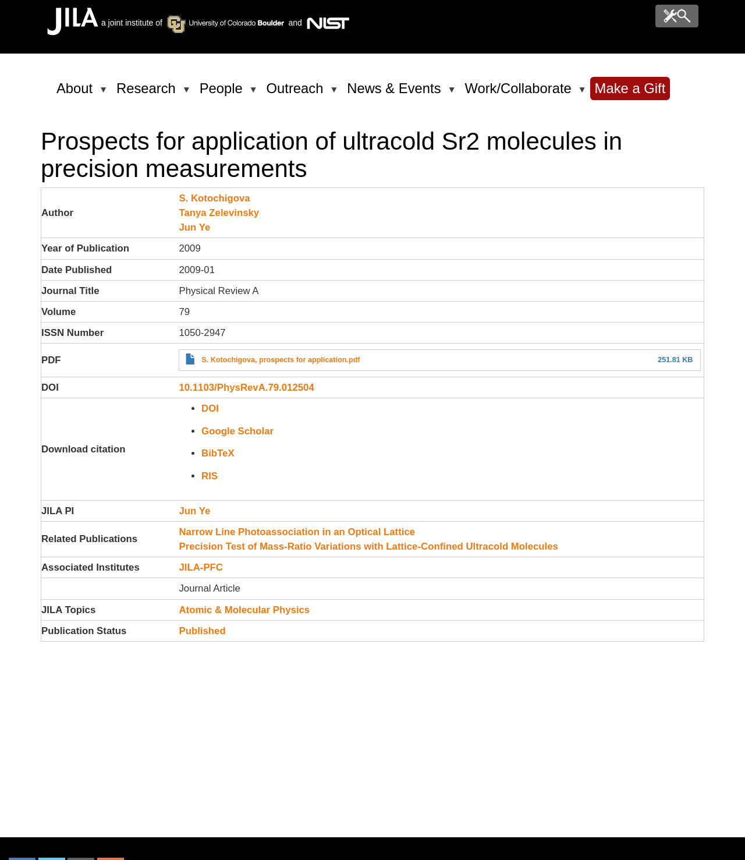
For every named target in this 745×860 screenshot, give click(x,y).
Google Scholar (237, 431)
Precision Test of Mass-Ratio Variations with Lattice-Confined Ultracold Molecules (368, 546)
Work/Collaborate (520, 93)
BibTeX (218, 453)
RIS (209, 476)
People (223, 93)
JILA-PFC (201, 567)
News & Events (396, 93)
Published (202, 630)
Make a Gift (630, 88)
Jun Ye (194, 227)
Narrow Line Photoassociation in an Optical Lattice (297, 531)
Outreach (297, 93)
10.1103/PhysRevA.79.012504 (246, 387)
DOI (210, 408)
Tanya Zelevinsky (219, 212)
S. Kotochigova (214, 198)
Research (148, 93)
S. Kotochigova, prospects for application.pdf (280, 360)
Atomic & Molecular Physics (244, 609)
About (77, 93)
